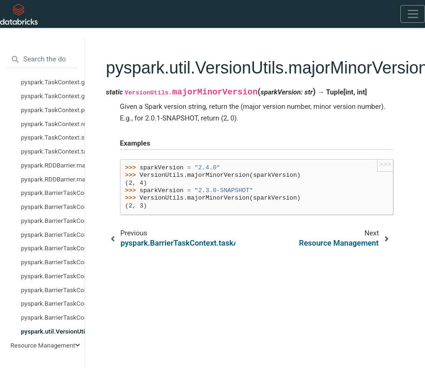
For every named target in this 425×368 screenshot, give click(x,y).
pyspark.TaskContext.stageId (53, 137)
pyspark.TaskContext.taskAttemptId (53, 151)
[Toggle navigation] (412, 14)
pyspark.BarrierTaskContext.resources (53, 290)
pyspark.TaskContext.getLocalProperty (53, 96)
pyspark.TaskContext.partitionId (53, 110)
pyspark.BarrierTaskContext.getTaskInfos (53, 262)
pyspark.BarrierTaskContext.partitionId (53, 276)
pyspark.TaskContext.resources (53, 123)
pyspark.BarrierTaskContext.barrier (53, 220)
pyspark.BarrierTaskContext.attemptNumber (53, 206)
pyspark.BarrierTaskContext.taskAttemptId (53, 317)
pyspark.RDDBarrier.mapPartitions (53, 165)
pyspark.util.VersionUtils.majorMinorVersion (53, 331)
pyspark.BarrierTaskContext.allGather (53, 192)
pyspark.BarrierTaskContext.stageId (53, 303)
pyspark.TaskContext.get (53, 82)
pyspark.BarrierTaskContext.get (53, 234)
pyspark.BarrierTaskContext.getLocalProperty (53, 248)
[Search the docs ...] (42, 59)
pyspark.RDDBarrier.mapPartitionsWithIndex (53, 179)
